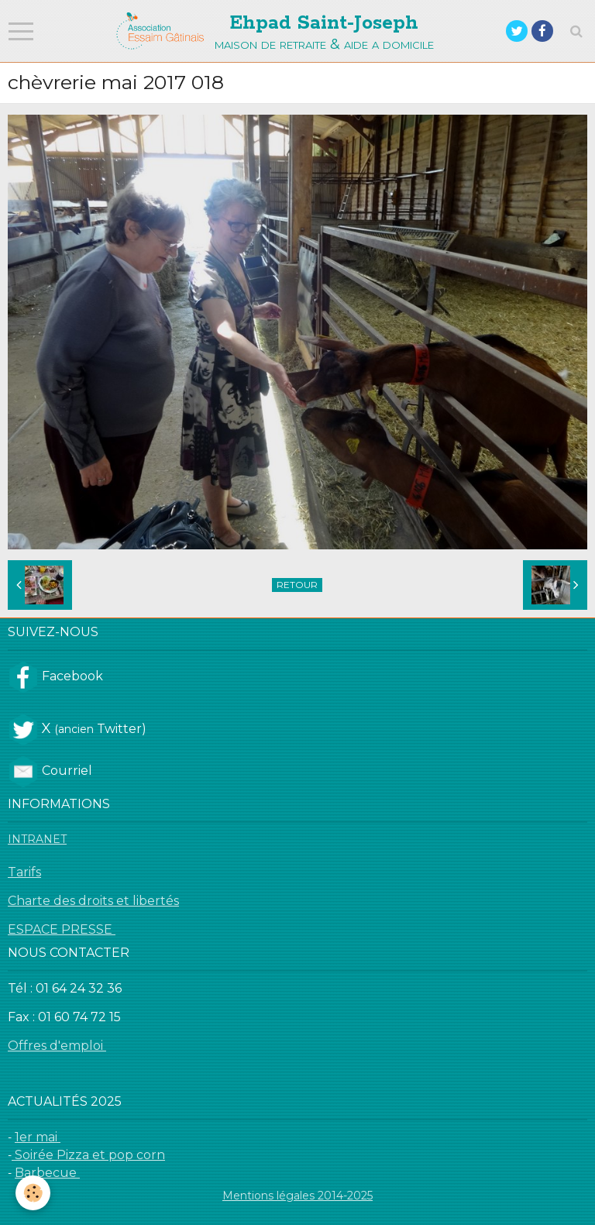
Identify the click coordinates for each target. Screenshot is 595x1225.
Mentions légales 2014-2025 (297, 1196)
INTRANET (37, 839)
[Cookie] (32, 1192)
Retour (297, 584)
